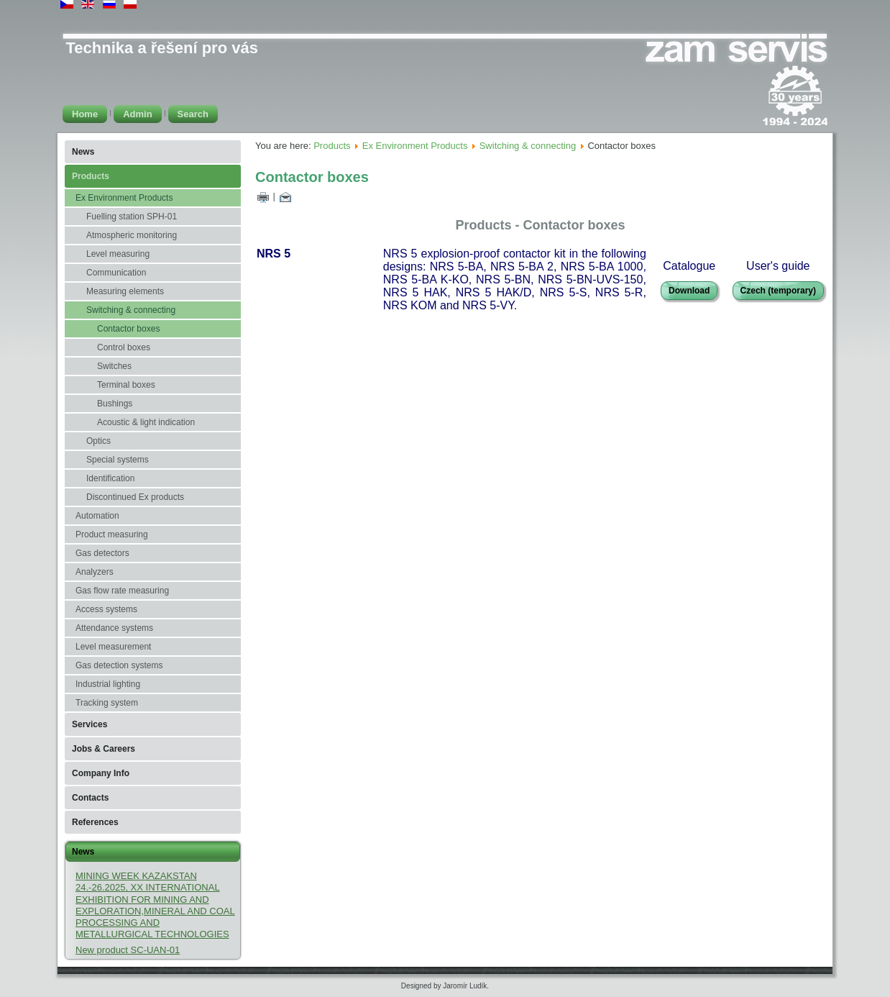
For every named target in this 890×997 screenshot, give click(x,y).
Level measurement (113, 647)
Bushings (114, 404)
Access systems (106, 609)
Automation (97, 516)
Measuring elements (125, 291)
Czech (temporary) (778, 291)
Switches (114, 366)
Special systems (117, 460)
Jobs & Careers (103, 749)
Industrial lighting (107, 684)
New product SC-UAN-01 (127, 949)
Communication (116, 273)
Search (193, 114)
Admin (137, 114)
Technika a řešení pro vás (162, 48)
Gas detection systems (118, 665)
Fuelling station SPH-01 (131, 216)
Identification (110, 478)
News (83, 152)
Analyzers (94, 572)
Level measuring (118, 254)
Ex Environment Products (124, 198)
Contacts (90, 798)
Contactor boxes (128, 329)
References (95, 822)
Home (85, 114)
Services (89, 724)
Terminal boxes (126, 385)
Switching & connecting (130, 310)
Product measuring (111, 534)
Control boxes (123, 347)
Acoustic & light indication (146, 422)
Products (90, 176)
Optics (98, 441)
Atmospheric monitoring (131, 235)
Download (689, 291)
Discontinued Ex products (135, 497)
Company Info (100, 773)
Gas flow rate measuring (122, 591)
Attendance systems (114, 628)
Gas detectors (102, 553)
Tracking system (106, 703)
